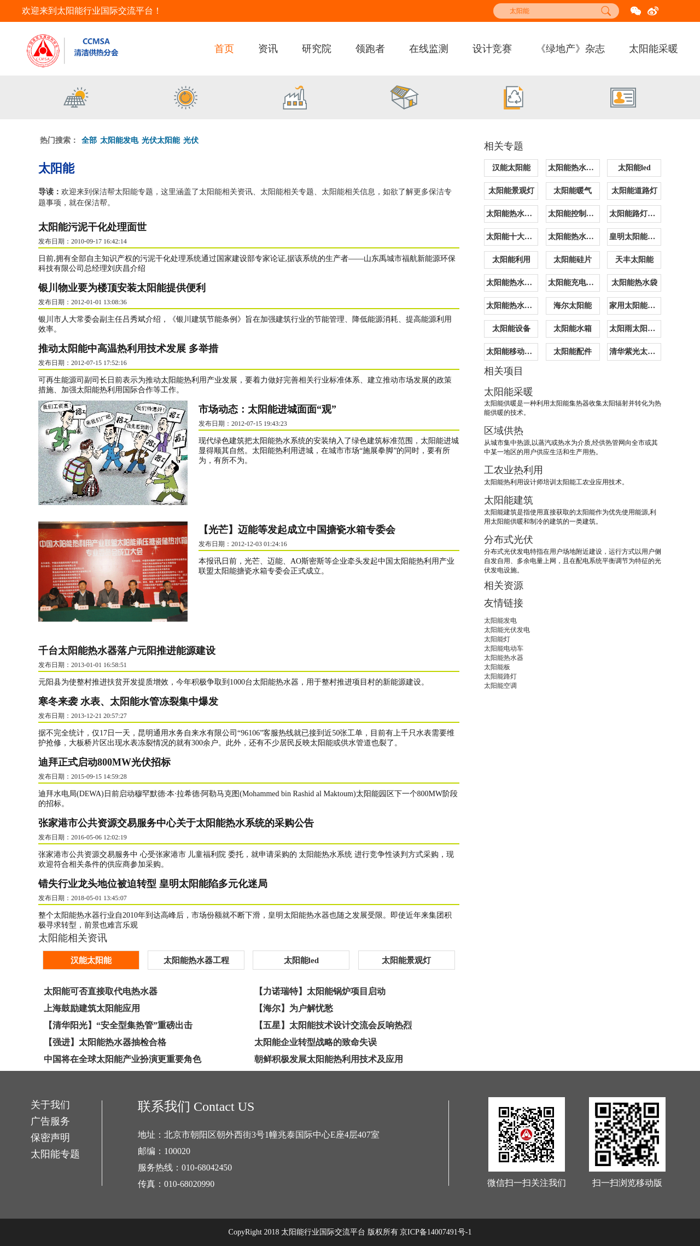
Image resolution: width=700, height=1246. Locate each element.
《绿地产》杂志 (570, 48)
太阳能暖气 (572, 191)
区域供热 (503, 430)
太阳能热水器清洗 (512, 283)
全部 (89, 140)
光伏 (191, 140)
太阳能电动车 (503, 648)
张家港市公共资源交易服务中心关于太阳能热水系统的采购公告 (176, 822)
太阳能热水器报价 (512, 214)
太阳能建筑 (508, 500)
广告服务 (50, 1121)
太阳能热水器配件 (574, 237)
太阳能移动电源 (512, 351)
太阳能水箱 (572, 328)
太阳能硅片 (572, 260)
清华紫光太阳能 (635, 351)
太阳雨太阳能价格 (635, 328)
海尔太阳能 (572, 306)
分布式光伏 (508, 539)
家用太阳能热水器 (635, 306)
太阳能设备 (511, 328)
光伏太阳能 (161, 140)
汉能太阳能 (511, 168)
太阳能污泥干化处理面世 (92, 227)
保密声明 (50, 1138)
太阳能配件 (572, 351)
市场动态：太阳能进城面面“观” (271, 409)
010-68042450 (207, 1167)
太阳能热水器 (503, 658)
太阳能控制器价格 (574, 214)
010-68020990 (189, 1184)
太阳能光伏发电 (507, 630)
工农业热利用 (513, 470)
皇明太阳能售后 (635, 237)
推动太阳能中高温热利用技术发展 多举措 (128, 348)
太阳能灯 (497, 639)
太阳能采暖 (653, 48)
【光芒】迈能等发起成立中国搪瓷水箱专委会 (300, 529)
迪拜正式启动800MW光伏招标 (104, 761)
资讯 (268, 48)
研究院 (316, 48)
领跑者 (370, 48)
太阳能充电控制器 (574, 283)
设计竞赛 (492, 48)
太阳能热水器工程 (574, 168)
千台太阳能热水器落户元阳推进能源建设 (126, 650)
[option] (76, 99)
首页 (224, 48)
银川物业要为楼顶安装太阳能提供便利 (122, 287)
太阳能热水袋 (634, 283)
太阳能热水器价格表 (512, 306)
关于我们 (50, 1105)
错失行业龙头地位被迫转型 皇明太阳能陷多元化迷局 (152, 883)
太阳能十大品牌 (512, 237)
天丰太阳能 (634, 260)
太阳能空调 (500, 685)
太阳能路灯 (500, 676)
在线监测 (428, 48)
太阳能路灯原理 (635, 214)
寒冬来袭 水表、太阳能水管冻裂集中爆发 (128, 701)
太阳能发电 (119, 140)
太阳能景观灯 (511, 191)
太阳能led (634, 168)
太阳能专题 (55, 1154)
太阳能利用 (511, 260)
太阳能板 (497, 667)
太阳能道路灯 (634, 191)
